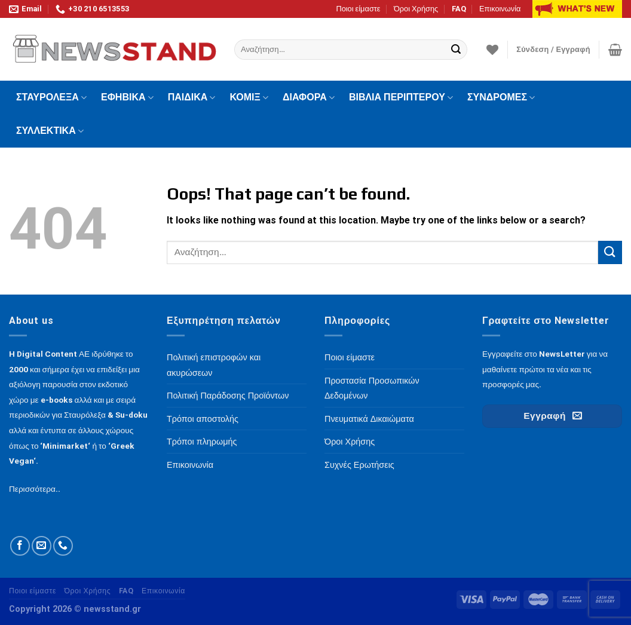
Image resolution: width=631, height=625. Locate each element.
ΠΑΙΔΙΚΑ (192, 97)
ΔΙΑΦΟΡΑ (309, 97)
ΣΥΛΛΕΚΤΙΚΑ (50, 131)
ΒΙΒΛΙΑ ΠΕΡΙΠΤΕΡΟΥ (401, 97)
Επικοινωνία (499, 8)
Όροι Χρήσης (416, 8)
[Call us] (63, 546)
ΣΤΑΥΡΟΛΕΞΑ (51, 97)
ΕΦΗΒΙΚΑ (127, 97)
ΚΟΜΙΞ (248, 97)
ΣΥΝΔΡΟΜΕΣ (501, 97)
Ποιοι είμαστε (358, 8)
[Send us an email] (41, 546)
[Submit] (456, 49)
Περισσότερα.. (34, 489)
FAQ (459, 8)
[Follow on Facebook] (20, 546)
